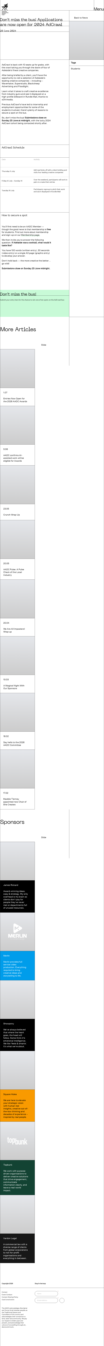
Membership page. (30, 235)
